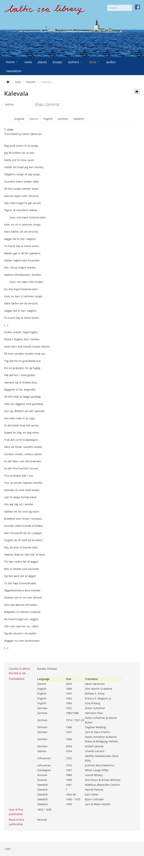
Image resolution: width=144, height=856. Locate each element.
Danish (33, 119)
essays (57, 62)
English (48, 119)
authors (75, 62)
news (28, 62)
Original (19, 119)
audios (111, 62)
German (63, 119)
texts (94, 62)
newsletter (14, 71)
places (42, 62)
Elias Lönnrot (47, 104)
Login (8, 848)
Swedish (78, 119)
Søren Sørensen (32, 134)
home (12, 62)
